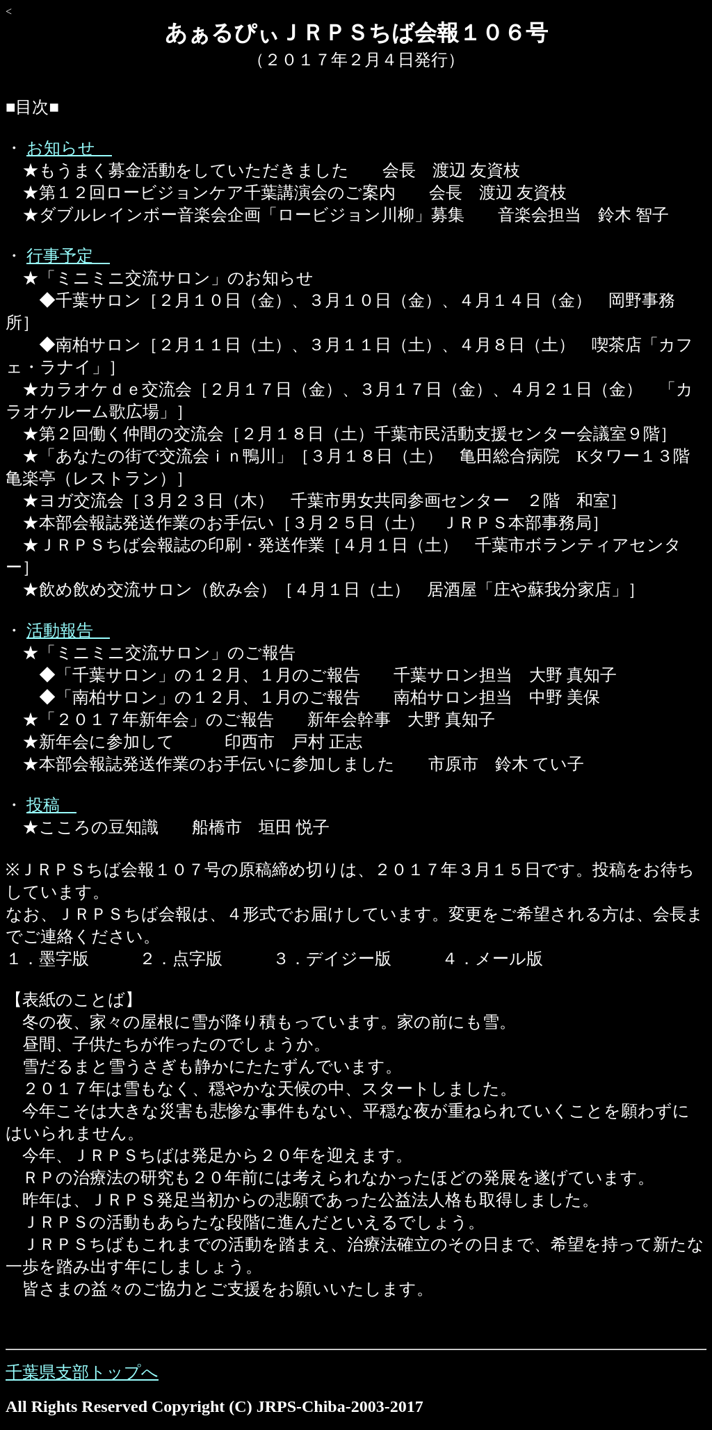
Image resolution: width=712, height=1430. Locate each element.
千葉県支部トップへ (82, 1372)
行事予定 (68, 256)
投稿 (51, 805)
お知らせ (69, 148)
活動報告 (68, 630)
